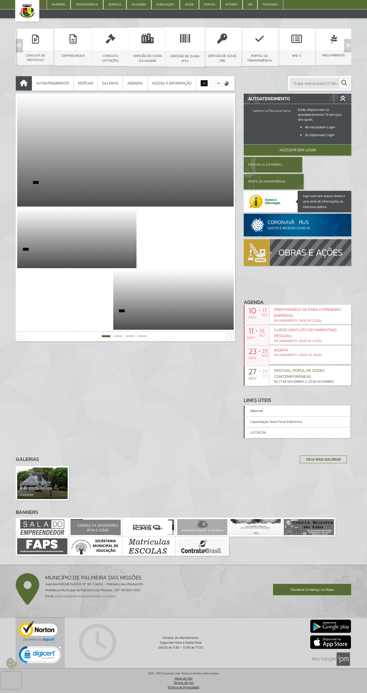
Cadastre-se (260, 111)
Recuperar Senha (280, 111)
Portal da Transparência (320, 164)
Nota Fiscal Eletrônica (265, 164)
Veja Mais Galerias (321, 459)
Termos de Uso (183, 683)
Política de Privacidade (183, 687)
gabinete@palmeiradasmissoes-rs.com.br (85, 596)
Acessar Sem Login (297, 150)
